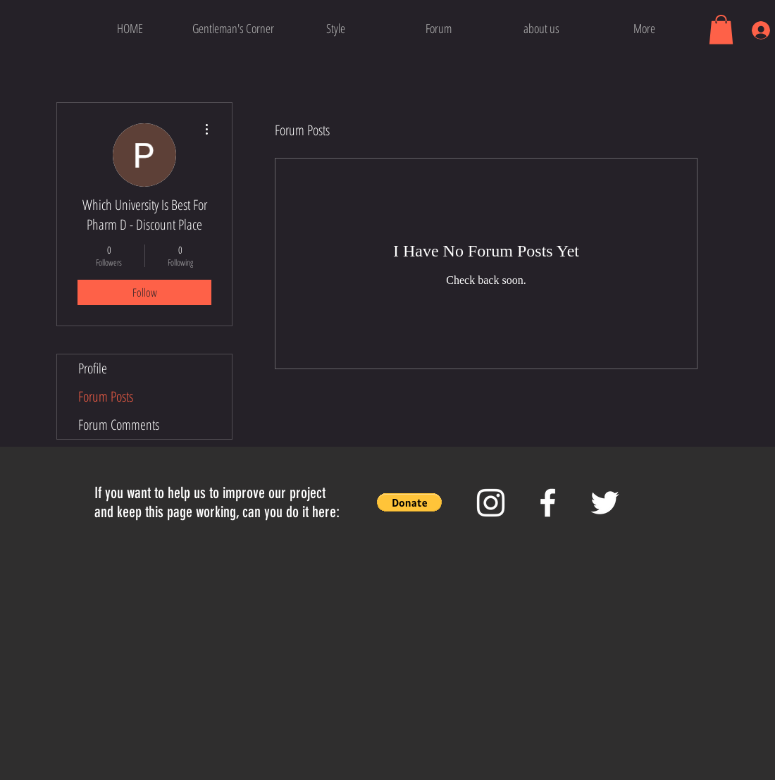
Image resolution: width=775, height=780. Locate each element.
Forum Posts (105, 396)
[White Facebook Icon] (547, 502)
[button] (721, 29)
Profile (92, 368)
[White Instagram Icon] (490, 502)
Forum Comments (118, 424)
